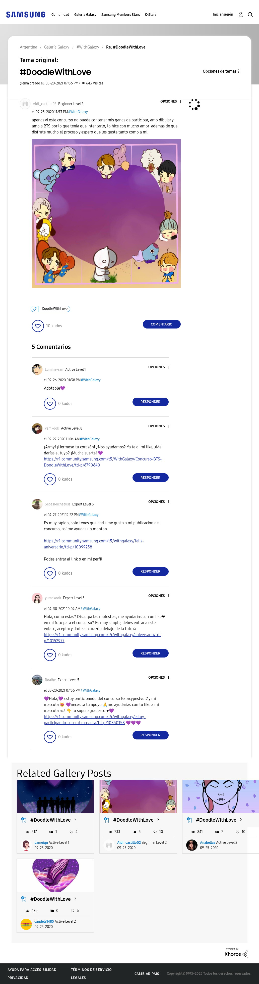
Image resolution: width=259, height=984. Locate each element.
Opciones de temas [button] (219, 71)
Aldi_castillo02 (129, 842)
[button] (172, 101)
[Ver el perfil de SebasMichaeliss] (57, 504)
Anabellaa (207, 842)
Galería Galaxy (85, 15)
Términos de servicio (91, 970)
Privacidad (18, 978)
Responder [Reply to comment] (150, 402)
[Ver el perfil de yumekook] (53, 598)
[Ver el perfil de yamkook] (52, 428)
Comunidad (60, 15)
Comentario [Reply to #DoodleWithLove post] (161, 324)
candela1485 (44, 921)
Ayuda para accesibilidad (32, 970)
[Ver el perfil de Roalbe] (50, 680)
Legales (78, 978)
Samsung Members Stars (120, 15)
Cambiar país (147, 974)
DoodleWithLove (55, 309)
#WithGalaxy (78, 112)
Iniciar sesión (223, 14)
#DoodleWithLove (50, 820)
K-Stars (150, 15)
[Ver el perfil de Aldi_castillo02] (44, 104)
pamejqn (41, 842)
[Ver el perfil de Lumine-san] (54, 369)
